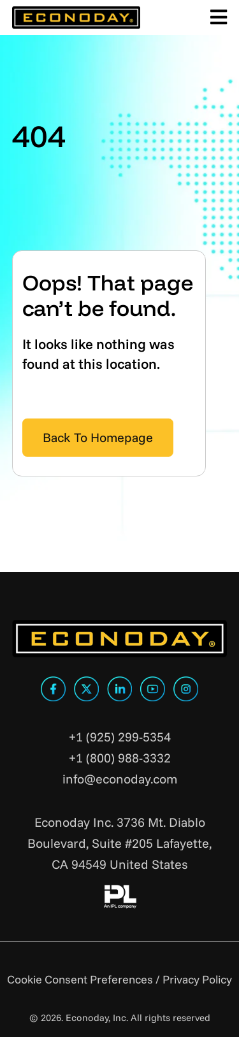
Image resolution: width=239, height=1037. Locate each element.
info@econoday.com (119, 779)
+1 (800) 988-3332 (120, 758)
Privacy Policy (197, 979)
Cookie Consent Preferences (80, 979)
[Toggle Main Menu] (216, 17)
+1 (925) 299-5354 (120, 737)
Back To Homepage (98, 437)
